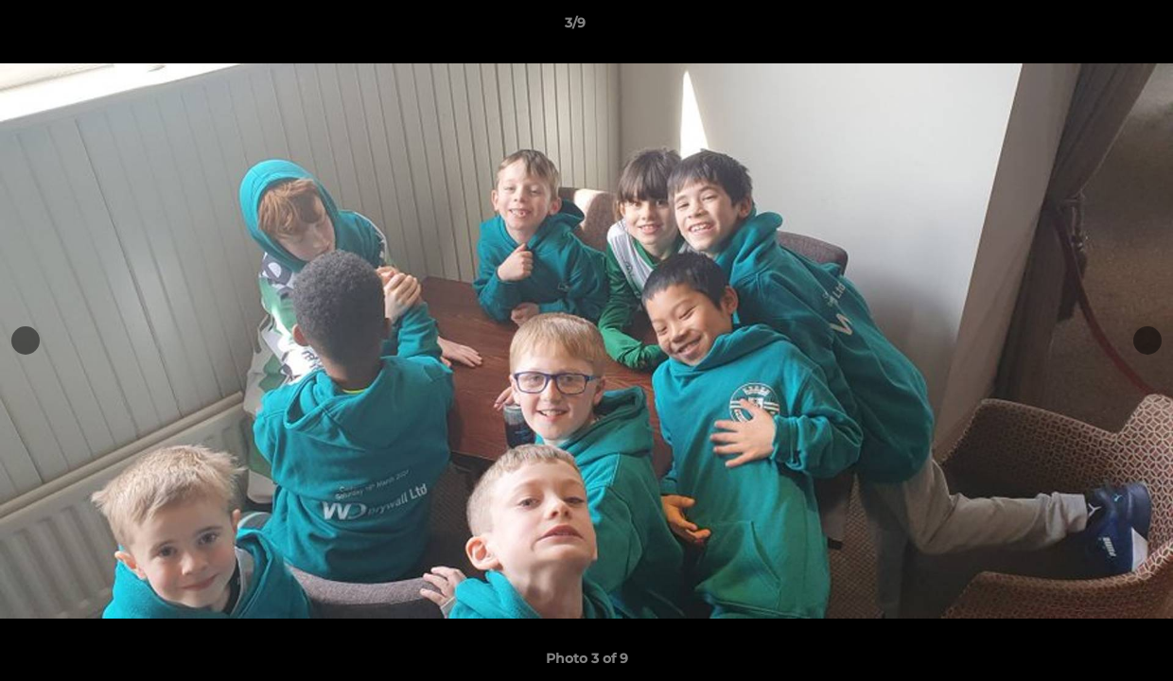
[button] (1093, 27)
